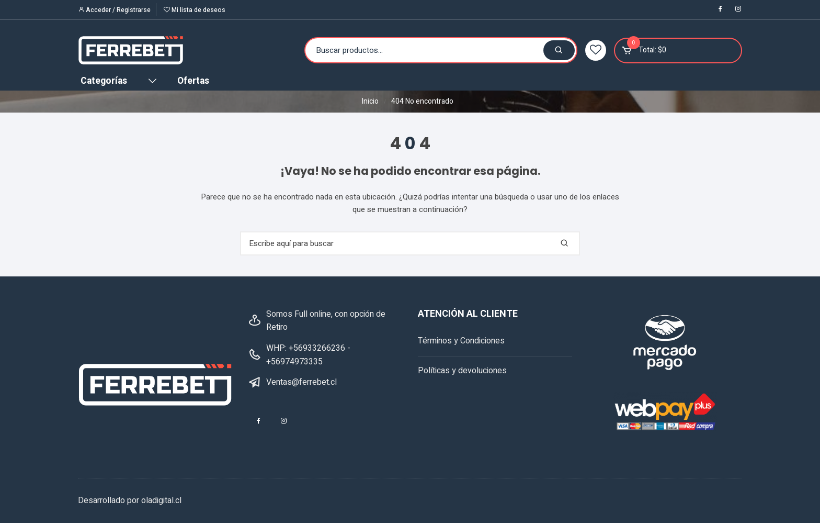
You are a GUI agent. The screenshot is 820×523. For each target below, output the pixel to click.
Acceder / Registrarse (114, 10)
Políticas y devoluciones (462, 370)
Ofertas (193, 80)
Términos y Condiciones (461, 341)
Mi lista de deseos (194, 10)
